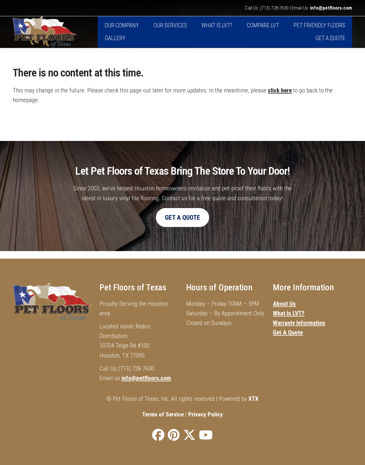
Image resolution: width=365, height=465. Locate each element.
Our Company (122, 29)
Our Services (170, 29)
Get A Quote (330, 42)
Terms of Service (163, 414)
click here (280, 97)
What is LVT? (217, 29)
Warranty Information (299, 323)
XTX (253, 398)
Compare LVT (263, 29)
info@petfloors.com (331, 8)
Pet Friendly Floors (319, 29)
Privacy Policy (205, 414)
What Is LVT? (289, 313)
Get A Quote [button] (182, 225)
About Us (284, 303)
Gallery (115, 42)
